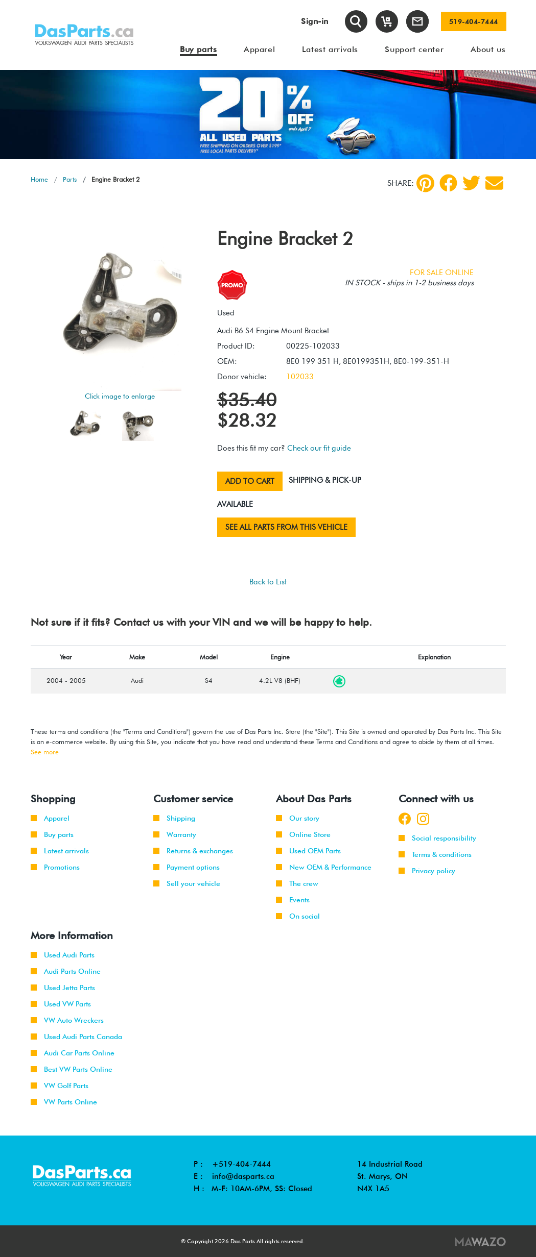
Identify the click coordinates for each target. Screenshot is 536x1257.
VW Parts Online (64, 1102)
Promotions (55, 867)
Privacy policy (427, 871)
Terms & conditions (435, 854)
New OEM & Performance (323, 867)
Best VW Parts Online (71, 1069)
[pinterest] (425, 183)
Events (293, 900)
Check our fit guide (319, 448)
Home (39, 179)
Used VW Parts (61, 1004)
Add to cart (249, 481)
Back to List (268, 581)
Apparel (50, 818)
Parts (70, 179)
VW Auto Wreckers (67, 1020)
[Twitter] (471, 182)
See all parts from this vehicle (286, 527)
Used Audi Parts (63, 955)
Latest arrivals (60, 851)
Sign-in (315, 21)
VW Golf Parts (59, 1085)
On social (298, 916)
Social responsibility (437, 838)
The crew (297, 883)
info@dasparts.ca (243, 1176)
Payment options (186, 867)
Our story (297, 818)
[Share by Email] (494, 182)
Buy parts (52, 834)
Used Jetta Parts (63, 987)
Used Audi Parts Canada (76, 1036)
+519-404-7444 (241, 1164)
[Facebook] (448, 182)
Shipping (174, 818)
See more (45, 752)
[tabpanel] (268, 114)
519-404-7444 (473, 21)
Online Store (303, 834)
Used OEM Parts (308, 851)
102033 (300, 376)
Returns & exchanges (193, 851)
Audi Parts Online (66, 971)
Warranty (174, 834)
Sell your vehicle (186, 883)
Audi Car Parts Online (72, 1053)
